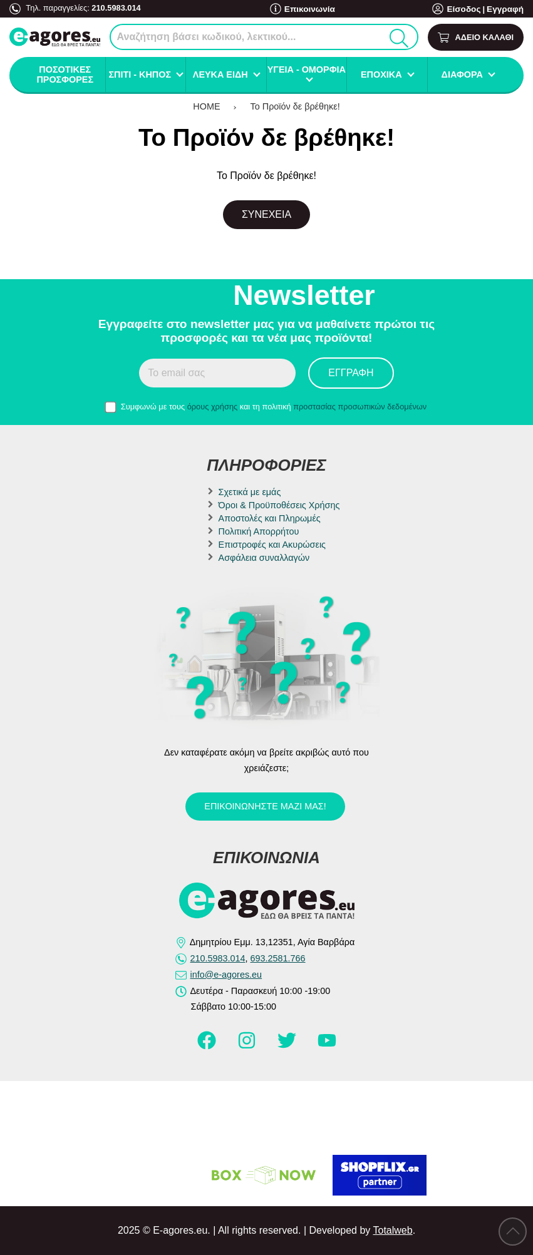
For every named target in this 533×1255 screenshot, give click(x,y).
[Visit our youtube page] (327, 1046)
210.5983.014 (115, 8)
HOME (206, 106)
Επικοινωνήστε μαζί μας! (265, 806)
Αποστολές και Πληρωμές (270, 518)
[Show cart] (476, 37)
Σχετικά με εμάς (250, 492)
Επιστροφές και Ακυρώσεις (272, 545)
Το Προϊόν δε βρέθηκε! (295, 106)
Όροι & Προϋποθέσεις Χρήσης (279, 505)
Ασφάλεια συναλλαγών (264, 558)
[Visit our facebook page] (208, 1046)
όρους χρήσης (212, 406)
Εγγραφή (506, 9)
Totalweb (392, 1230)
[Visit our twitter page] (288, 1046)
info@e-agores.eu (226, 975)
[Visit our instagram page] (248, 1046)
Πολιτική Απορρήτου (259, 531)
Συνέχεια (266, 214)
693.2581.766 (278, 958)
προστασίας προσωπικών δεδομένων (360, 406)
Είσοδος (467, 9)
